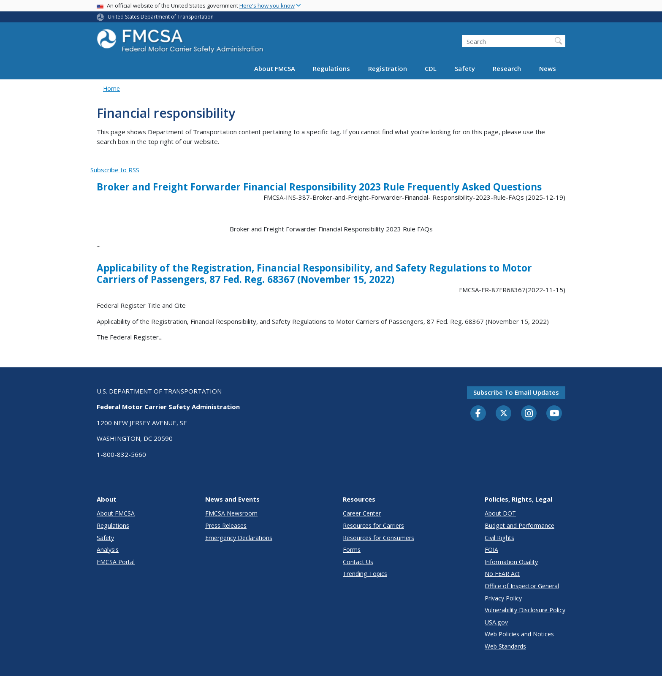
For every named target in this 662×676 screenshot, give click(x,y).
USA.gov (496, 622)
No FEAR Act (502, 574)
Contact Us (358, 562)
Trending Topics (365, 574)
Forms (352, 550)
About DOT (500, 513)
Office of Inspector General (522, 586)
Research (507, 68)
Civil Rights (499, 538)
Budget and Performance (519, 525)
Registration (387, 68)
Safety (465, 68)
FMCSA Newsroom (231, 513)
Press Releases (226, 525)
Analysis (108, 550)
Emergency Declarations (238, 538)
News (547, 68)
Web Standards (505, 646)
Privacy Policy (503, 598)
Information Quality (511, 562)
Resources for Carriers (373, 525)
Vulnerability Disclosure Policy (525, 610)
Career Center (362, 513)
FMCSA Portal (116, 562)
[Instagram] (529, 414)
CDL (431, 68)
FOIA (491, 550)
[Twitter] (504, 413)
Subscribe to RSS (114, 170)
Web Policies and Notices (519, 634)
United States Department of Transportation (161, 16)
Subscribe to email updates (516, 392)
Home (111, 88)
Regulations (331, 68)
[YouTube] (554, 414)
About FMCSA (274, 68)
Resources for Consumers (378, 538)
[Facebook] (478, 414)
